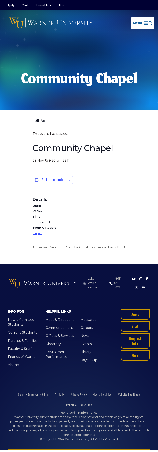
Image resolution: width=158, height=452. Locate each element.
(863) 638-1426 (117, 283)
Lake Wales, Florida (92, 283)
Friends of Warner (22, 357)
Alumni (14, 365)
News (85, 336)
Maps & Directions (60, 320)
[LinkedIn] (143, 287)
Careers (87, 328)
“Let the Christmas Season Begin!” (92, 247)
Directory (53, 344)
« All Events (41, 120)
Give (61, 5)
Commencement (59, 328)
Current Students (22, 332)
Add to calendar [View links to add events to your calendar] (53, 180)
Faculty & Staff (20, 349)
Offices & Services (60, 336)
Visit (25, 5)
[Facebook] (147, 279)
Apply (11, 5)
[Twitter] (136, 287)
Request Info (43, 5)
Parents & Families (22, 341)
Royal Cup (89, 360)
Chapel (37, 233)
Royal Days (47, 247)
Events (86, 344)
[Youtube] (134, 279)
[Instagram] (140, 279)
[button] (142, 23)
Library (86, 352)
